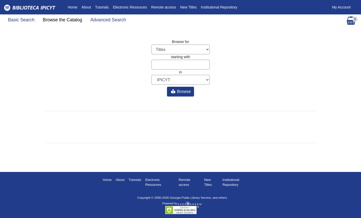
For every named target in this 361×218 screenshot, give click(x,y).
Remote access (163, 7)
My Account (341, 7)
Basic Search (21, 19)
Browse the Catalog (62, 19)
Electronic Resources (130, 7)
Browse (181, 91)
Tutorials (102, 7)
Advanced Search (108, 19)
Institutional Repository (219, 7)
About (86, 7)
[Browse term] (181, 64)
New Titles (188, 7)
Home (73, 6)
